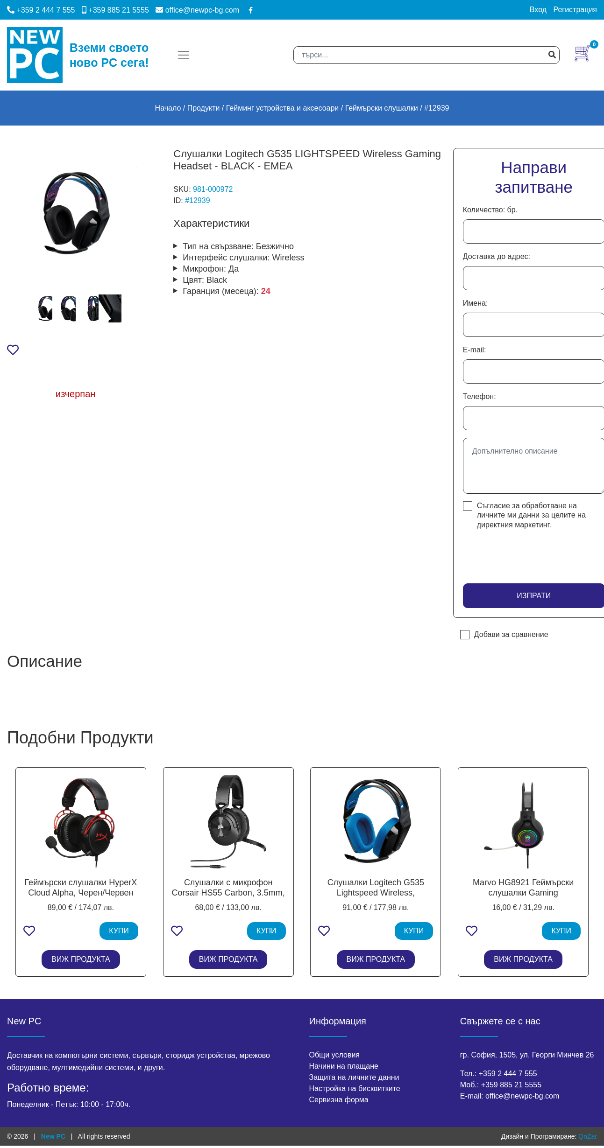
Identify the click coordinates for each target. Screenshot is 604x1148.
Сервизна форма (339, 1100)
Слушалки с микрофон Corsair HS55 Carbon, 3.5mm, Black (228, 892)
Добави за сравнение (511, 634)
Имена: (475, 303)
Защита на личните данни (354, 1077)
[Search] (426, 55)
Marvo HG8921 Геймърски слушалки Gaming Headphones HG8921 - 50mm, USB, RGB (523, 897)
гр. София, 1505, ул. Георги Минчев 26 (527, 1055)
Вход (538, 10)
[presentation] (517, 553)
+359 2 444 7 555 (41, 10)
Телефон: (479, 396)
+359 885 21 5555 (115, 10)
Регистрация (575, 10)
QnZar (587, 1136)
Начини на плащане (343, 1066)
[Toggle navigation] (184, 55)
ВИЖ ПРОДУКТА (80, 959)
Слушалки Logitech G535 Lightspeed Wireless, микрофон (375, 892)
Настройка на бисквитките (354, 1088)
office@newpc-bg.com (197, 10)
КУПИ (119, 931)
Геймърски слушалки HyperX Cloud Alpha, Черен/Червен (81, 887)
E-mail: (474, 350)
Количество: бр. (490, 210)
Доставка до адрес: (496, 256)
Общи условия (334, 1055)
